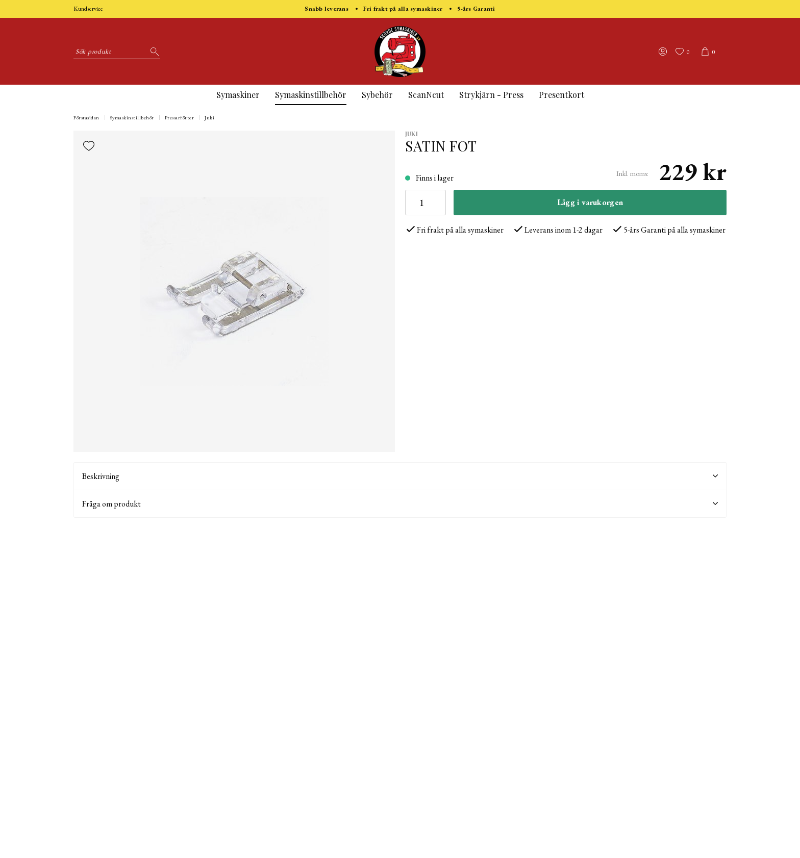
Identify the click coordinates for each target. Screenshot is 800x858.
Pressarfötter (179, 117)
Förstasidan (86, 117)
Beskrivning (400, 476)
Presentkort (561, 94)
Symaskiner (238, 94)
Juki (209, 117)
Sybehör (377, 94)
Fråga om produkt (400, 503)
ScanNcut (426, 94)
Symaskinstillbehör (310, 94)
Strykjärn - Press (491, 94)
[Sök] (152, 51)
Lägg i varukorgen (590, 202)
